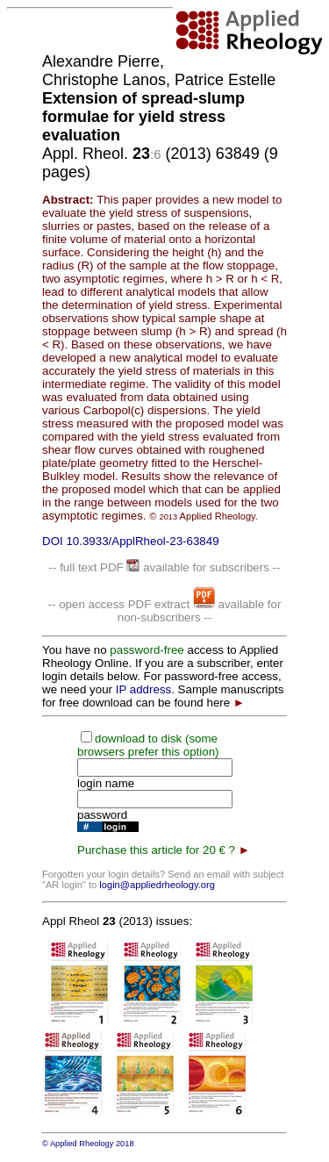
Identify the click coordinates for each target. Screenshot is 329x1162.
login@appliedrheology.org (157, 884)
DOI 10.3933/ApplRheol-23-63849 (130, 541)
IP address (143, 689)
